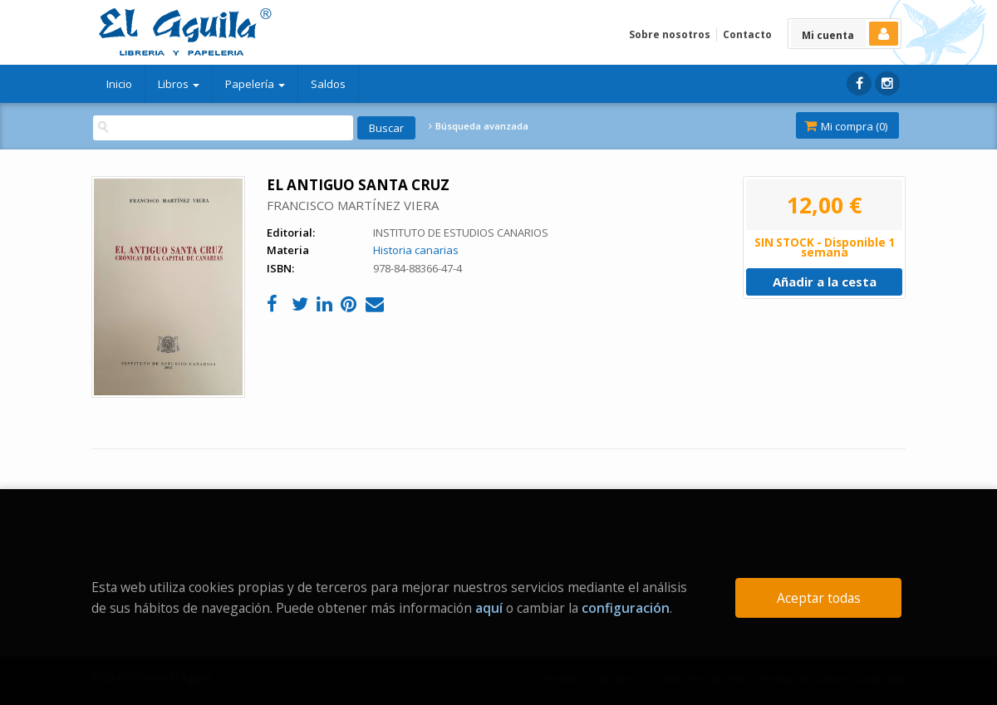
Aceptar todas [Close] (819, 598)
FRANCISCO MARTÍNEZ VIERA (353, 205)
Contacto (747, 34)
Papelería (255, 83)
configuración (626, 608)
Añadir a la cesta (825, 281)
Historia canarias (416, 249)
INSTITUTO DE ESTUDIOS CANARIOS (460, 232)
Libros (178, 83)
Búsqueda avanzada (478, 126)
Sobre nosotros (669, 34)
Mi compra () (845, 126)
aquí (489, 608)
